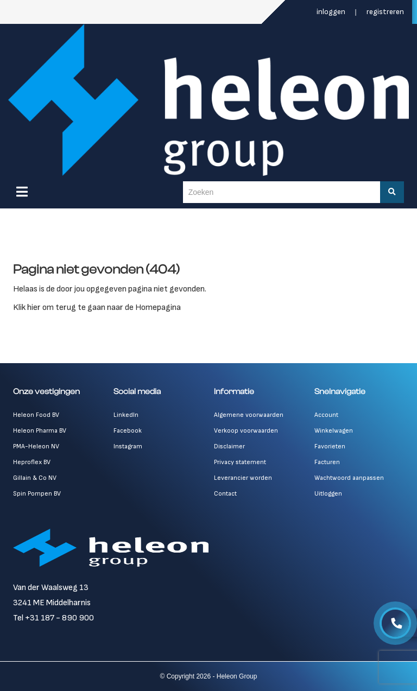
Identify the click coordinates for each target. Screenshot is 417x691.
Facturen (327, 462)
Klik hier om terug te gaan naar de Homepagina (97, 307)
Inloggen (332, 11)
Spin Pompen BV (37, 494)
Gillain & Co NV (34, 478)
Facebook (127, 431)
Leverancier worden (243, 478)
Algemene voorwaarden (248, 415)
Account (326, 415)
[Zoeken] (392, 192)
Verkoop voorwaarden (246, 431)
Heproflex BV (31, 462)
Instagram (127, 446)
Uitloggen (328, 494)
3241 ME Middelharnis (52, 603)
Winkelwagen (333, 431)
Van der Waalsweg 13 (51, 587)
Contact (225, 494)
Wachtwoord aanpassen (349, 478)
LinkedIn (125, 415)
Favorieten (329, 446)
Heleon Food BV (36, 415)
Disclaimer (229, 446)
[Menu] (22, 192)
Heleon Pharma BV (39, 431)
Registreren (385, 11)
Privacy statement (240, 462)
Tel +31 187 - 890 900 (53, 618)
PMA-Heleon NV (36, 446)
